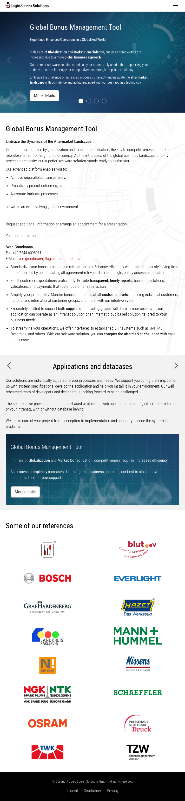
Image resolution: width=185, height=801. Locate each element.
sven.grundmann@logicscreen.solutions (48, 258)
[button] (9, 85)
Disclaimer (92, 790)
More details (44, 95)
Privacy (113, 790)
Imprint (72, 790)
